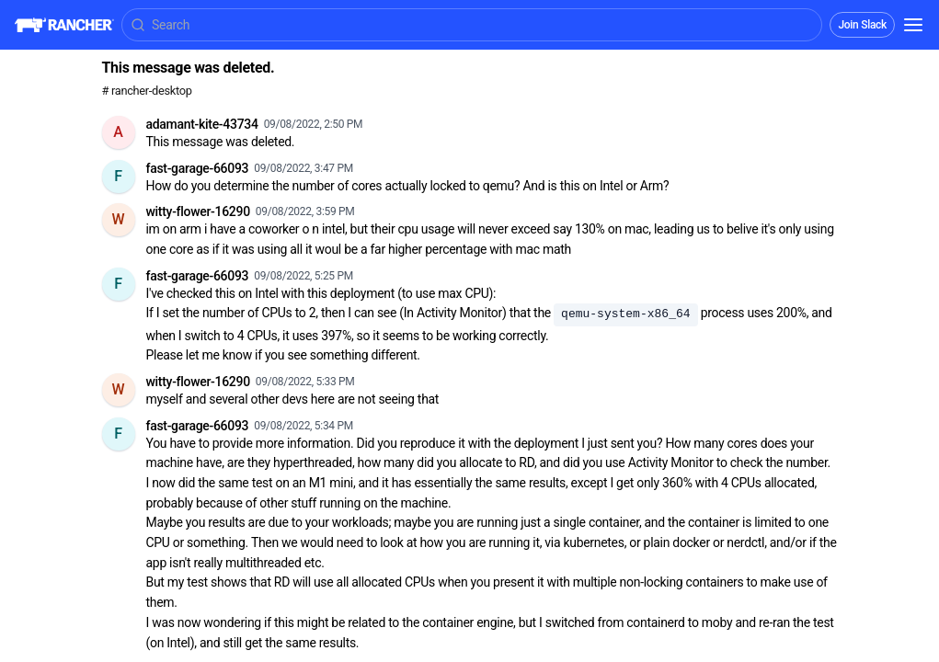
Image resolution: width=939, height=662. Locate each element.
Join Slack (862, 24)
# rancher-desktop (147, 90)
